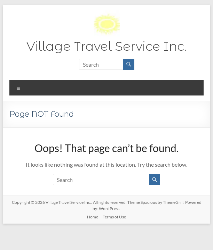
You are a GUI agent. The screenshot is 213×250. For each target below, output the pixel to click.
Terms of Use (114, 216)
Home (92, 216)
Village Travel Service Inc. (106, 46)
